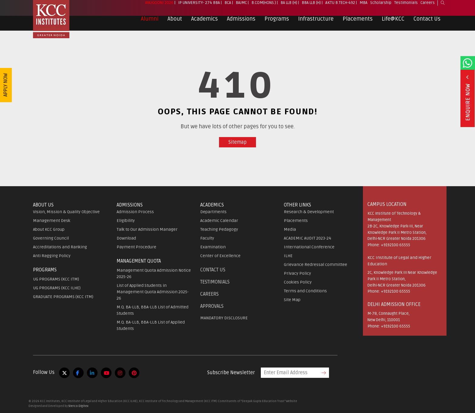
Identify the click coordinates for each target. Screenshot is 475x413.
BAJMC (241, 6)
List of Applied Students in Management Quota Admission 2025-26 (153, 292)
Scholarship (380, 6)
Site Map (292, 299)
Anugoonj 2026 (159, 6)
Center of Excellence (220, 255)
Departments (213, 211)
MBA (363, 6)
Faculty (207, 238)
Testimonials (406, 6)
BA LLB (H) (289, 6)
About (175, 22)
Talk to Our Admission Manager (147, 229)
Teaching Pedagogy (219, 229)
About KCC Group (49, 229)
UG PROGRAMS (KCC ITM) (56, 279)
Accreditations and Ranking (60, 247)
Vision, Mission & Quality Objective (66, 211)
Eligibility (126, 220)
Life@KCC (393, 22)
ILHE (288, 255)
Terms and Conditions (305, 291)
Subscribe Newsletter (231, 373)
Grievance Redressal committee (315, 264)
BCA (227, 6)
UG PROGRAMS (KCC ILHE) (57, 287)
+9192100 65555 (395, 245)
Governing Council (51, 238)
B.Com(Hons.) (263, 6)
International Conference (309, 247)
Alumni (149, 22)
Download (126, 238)
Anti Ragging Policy (52, 255)
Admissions (241, 22)
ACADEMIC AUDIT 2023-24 (307, 238)
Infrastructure (316, 22)
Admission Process (135, 211)
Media (290, 229)
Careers (427, 6)
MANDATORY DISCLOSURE (224, 318)
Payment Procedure (136, 247)
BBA (216, 6)
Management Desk (51, 220)
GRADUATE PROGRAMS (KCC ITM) (63, 296)
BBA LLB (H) (311, 6)
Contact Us (427, 22)
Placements (358, 22)
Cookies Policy (298, 282)
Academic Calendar (219, 220)
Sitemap (237, 142)
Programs (276, 22)
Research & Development (309, 211)
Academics (204, 22)
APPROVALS (212, 306)
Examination (213, 247)
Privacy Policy (297, 273)
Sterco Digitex (78, 406)
